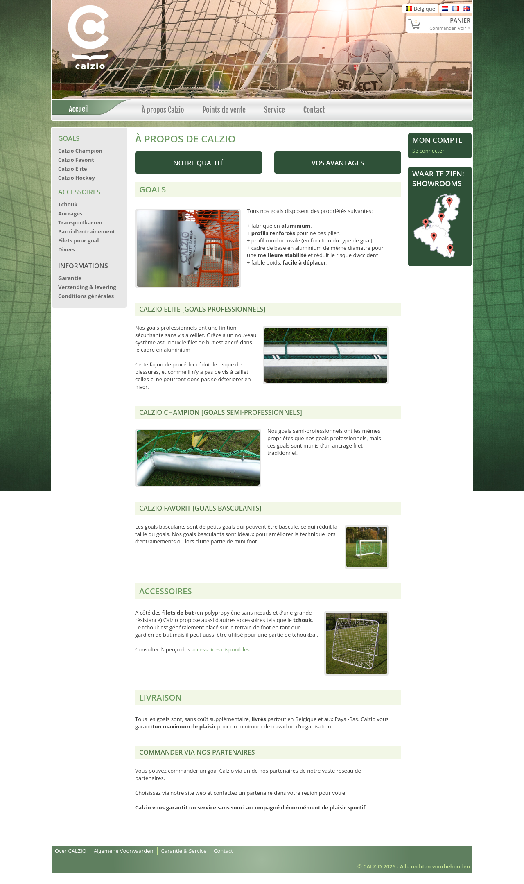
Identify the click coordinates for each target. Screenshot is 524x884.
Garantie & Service (184, 851)
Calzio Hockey (76, 177)
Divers (66, 249)
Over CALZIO (70, 851)
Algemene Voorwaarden (124, 851)
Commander (442, 28)
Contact (314, 109)
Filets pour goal (78, 240)
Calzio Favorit (76, 159)
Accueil (74, 108)
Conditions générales (86, 296)
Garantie (69, 278)
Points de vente (224, 109)
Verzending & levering (87, 287)
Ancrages (70, 213)
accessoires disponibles (221, 649)
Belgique (420, 8)
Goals (68, 138)
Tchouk (67, 204)
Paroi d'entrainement (86, 231)
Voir (462, 28)
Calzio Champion (80, 150)
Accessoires (79, 192)
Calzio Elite (72, 168)
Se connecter (428, 150)
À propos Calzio (163, 109)
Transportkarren (80, 222)
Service (274, 109)
